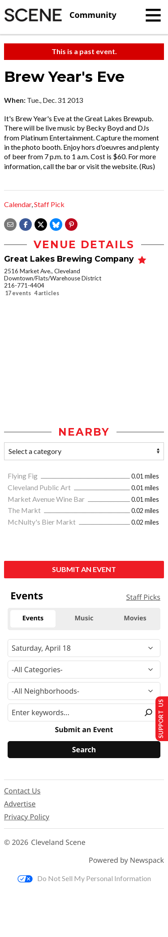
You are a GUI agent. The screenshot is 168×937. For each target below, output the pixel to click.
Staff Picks (143, 597)
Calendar (17, 204)
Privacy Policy (26, 817)
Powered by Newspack (126, 860)
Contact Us (22, 791)
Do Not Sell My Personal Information (84, 878)
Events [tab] (33, 618)
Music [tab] (84, 618)
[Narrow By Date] (84, 648)
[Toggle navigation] (153, 15)
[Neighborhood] (84, 691)
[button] (71, 223)
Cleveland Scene (58, 842)
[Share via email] (10, 223)
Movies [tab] (135, 618)
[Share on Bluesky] (56, 223)
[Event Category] (84, 669)
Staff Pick (49, 204)
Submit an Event (84, 569)
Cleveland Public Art (40, 487)
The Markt (25, 510)
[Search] (84, 749)
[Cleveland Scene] (60, 15)
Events (26, 595)
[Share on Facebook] (25, 223)
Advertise (19, 804)
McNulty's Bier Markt (42, 521)
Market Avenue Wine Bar (47, 499)
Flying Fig (23, 475)
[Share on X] (40, 223)
